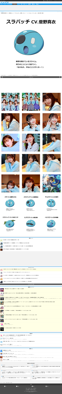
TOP (31, 384)
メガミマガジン (33, 4)
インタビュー (4, 370)
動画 (3, 376)
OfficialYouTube (47, 386)
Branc (37, 4)
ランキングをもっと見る (31, 284)
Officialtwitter (33, 386)
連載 (33, 376)
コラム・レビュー (35, 370)
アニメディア (29, 4)
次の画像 (61, 77)
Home (5, 386)
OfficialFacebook (18, 386)
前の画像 (1, 77)
